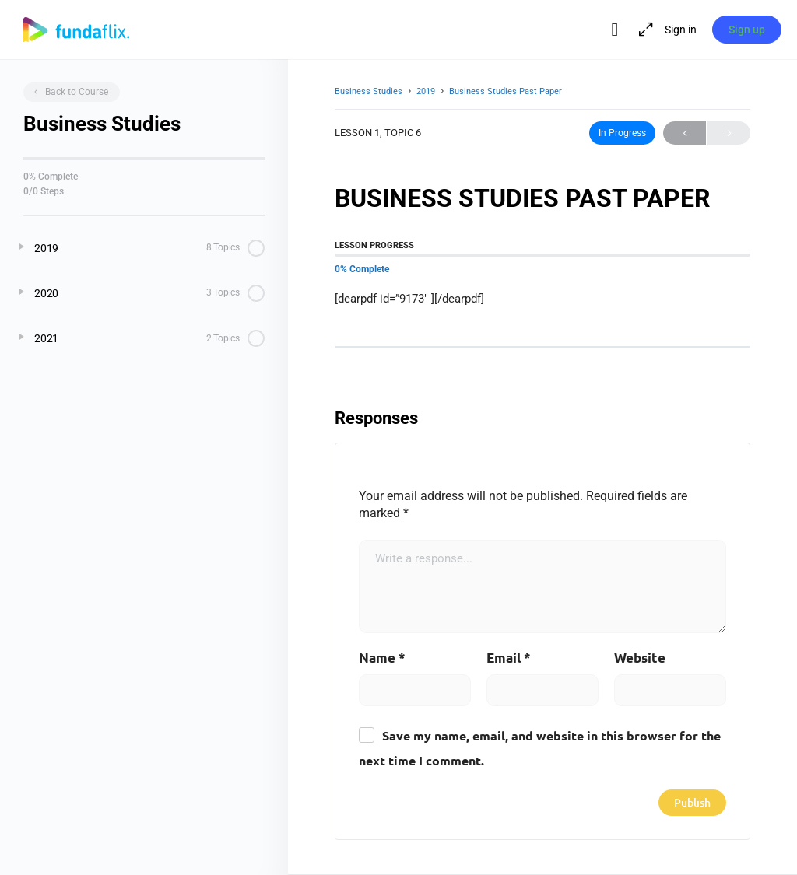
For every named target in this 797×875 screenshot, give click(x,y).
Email (508, 659)
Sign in (680, 29)
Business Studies (368, 91)
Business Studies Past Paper (505, 91)
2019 (425, 91)
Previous (684, 133)
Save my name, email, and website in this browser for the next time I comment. (540, 750)
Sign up (747, 29)
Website (639, 659)
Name (382, 659)
